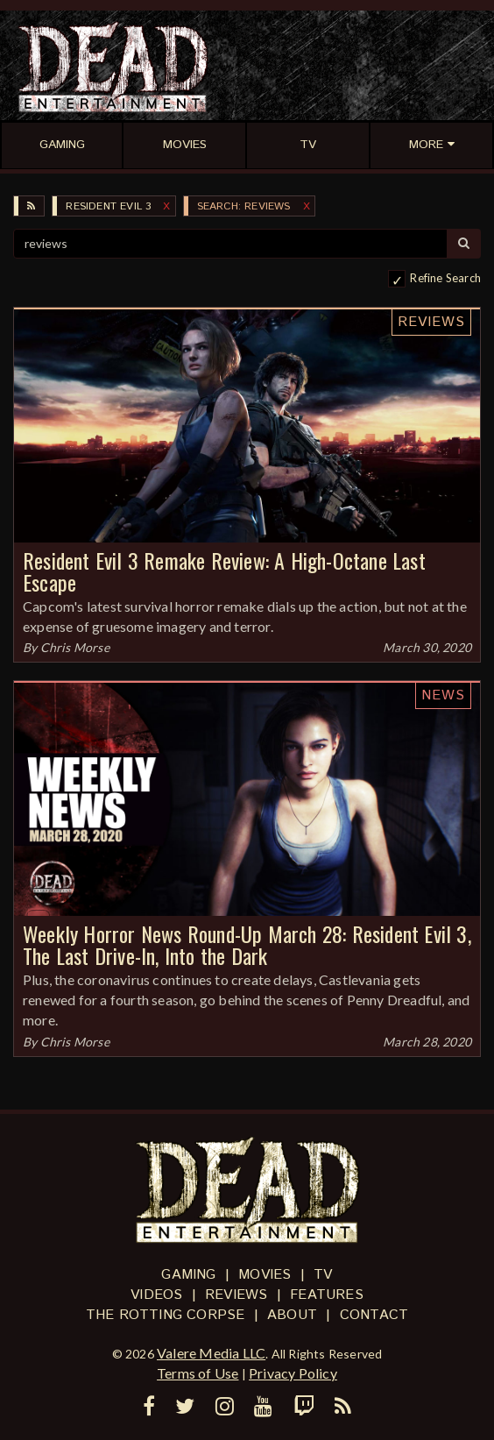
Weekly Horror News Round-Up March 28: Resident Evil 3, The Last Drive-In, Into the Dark (247, 944)
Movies (264, 1275)
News (443, 695)
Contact (374, 1315)
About (292, 1315)
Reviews (431, 322)
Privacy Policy (293, 1373)
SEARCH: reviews (244, 206)
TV (323, 1275)
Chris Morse (74, 647)
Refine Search (445, 278)
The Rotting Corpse (165, 1315)
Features (326, 1295)
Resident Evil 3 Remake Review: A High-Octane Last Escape (224, 571)
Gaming (188, 1275)
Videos (156, 1295)
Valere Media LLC (211, 1352)
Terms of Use (197, 1373)
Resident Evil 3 (108, 206)
